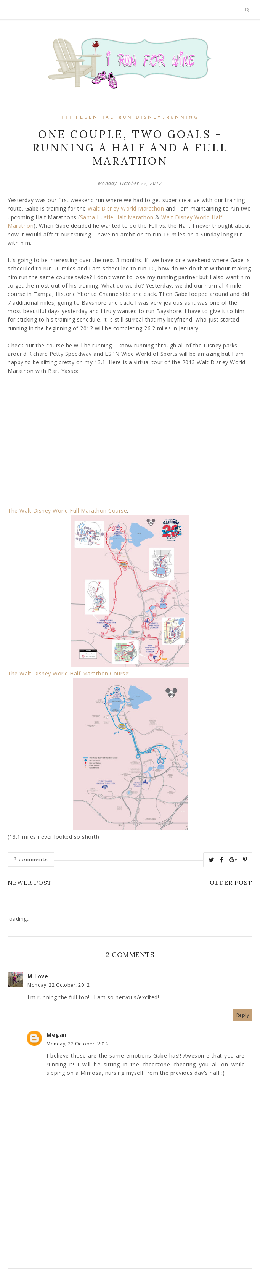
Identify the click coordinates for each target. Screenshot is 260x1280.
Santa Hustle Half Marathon (117, 217)
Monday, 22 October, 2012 (58, 985)
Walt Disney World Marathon (126, 208)
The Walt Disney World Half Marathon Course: (69, 673)
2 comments (31, 859)
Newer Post (30, 882)
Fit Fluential (87, 118)
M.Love (37, 976)
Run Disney (140, 118)
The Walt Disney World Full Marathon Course (67, 510)
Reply (242, 1015)
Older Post (231, 882)
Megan (57, 1034)
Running (182, 118)
